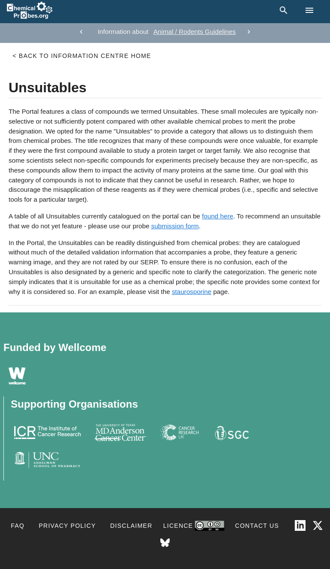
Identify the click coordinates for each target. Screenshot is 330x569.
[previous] (81, 32)
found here (217, 216)
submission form (175, 226)
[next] (249, 32)
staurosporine (191, 291)
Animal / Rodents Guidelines (194, 31)
